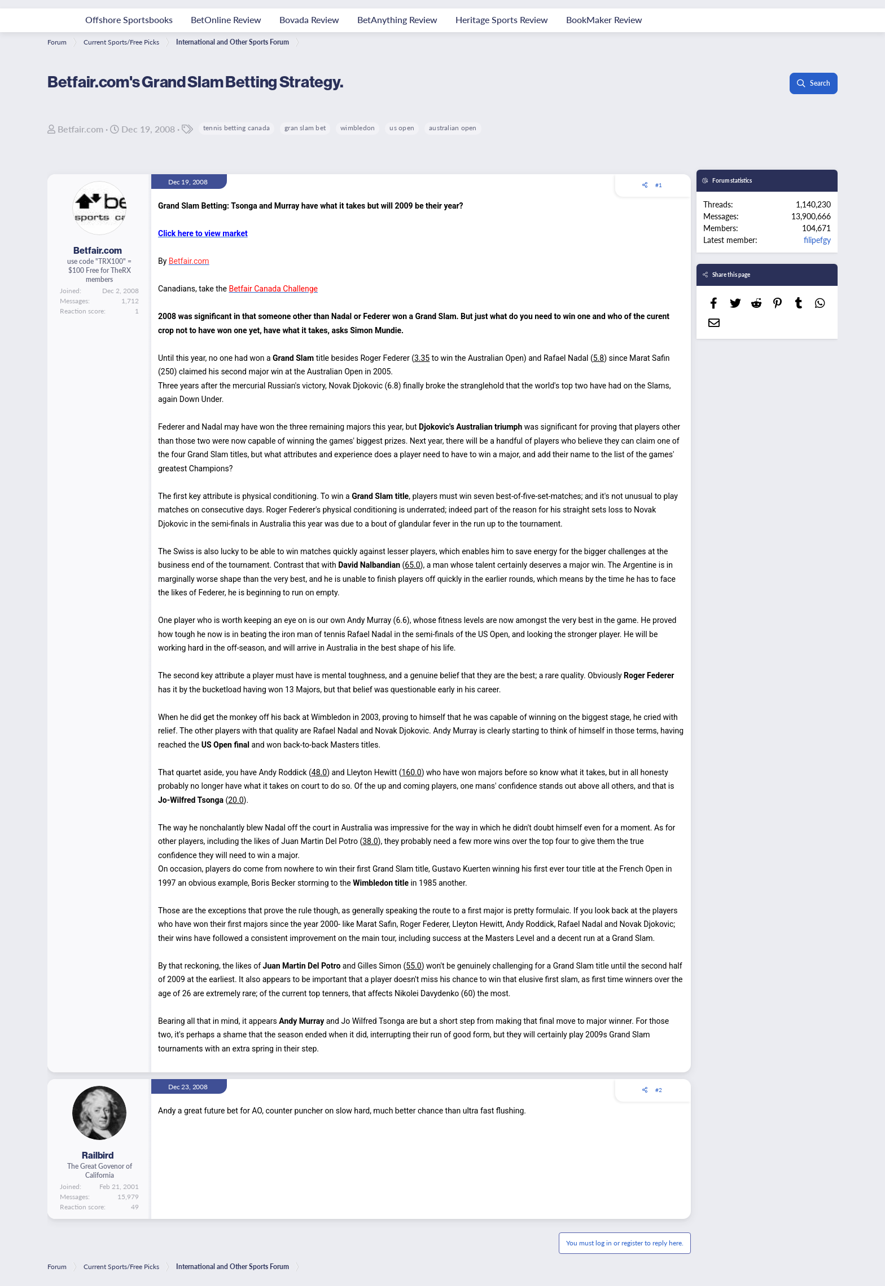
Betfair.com (80, 128)
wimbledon (357, 127)
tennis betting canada (236, 127)
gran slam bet (305, 127)
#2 (658, 1090)
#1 (658, 185)
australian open (453, 127)
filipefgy (817, 239)
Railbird (97, 1155)
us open (401, 127)
